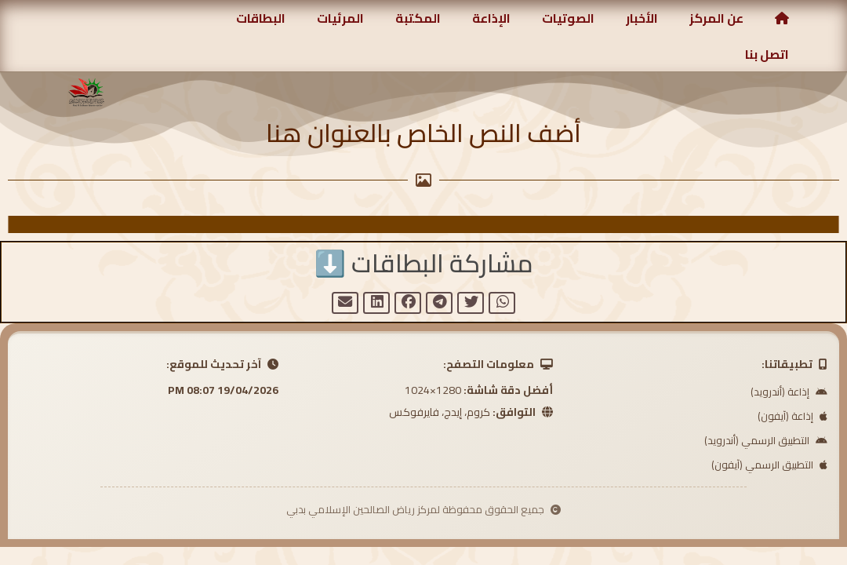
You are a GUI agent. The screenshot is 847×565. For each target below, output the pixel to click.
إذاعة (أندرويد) (789, 393)
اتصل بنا (767, 54)
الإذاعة (491, 18)
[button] (502, 304)
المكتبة (418, 18)
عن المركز (716, 18)
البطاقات (260, 18)
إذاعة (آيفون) (792, 417)
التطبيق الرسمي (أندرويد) (765, 441)
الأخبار (642, 18)
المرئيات (340, 18)
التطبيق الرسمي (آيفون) (769, 466)
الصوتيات (568, 18)
